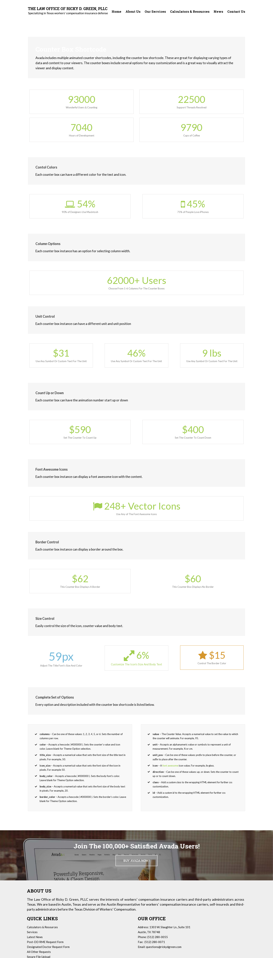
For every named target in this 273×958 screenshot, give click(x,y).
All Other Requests (39, 951)
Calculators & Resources (42, 927)
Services (32, 932)
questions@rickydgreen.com (163, 947)
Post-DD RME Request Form (45, 942)
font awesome (170, 765)
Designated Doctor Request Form (48, 947)
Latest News (35, 937)
